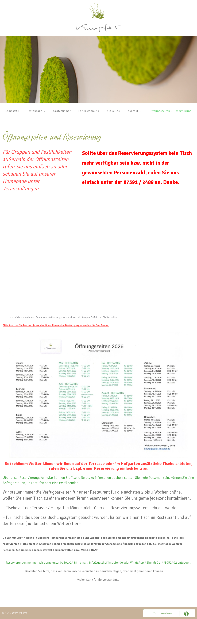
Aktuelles (113, 111)
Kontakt (135, 111)
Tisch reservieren (162, 613)
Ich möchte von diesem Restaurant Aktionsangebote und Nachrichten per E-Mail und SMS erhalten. (64, 317)
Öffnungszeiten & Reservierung (170, 111)
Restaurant (36, 111)
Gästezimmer (62, 111)
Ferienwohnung (88, 111)
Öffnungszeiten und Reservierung (52, 137)
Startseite (12, 111)
